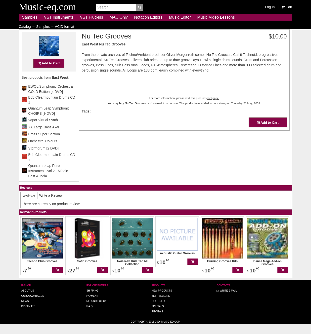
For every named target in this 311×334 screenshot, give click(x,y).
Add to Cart (49, 73)
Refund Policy (96, 310)
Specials (157, 316)
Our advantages (32, 305)
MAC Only (119, 17)
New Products (161, 300)
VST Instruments (59, 17)
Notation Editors (148, 17)
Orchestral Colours (42, 151)
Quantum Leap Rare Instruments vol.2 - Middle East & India (48, 180)
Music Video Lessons (216, 17)
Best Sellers (160, 305)
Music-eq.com (170, 331)
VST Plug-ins (91, 17)
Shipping (92, 300)
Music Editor (180, 17)
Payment (92, 305)
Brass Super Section (44, 144)
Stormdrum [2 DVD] (43, 158)
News (25, 310)
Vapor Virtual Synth (43, 130)
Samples (30, 17)
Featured (158, 310)
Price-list (28, 316)
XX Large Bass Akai (43, 137)
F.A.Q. (89, 316)
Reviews (157, 321)
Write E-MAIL (227, 300)
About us (27, 300)
